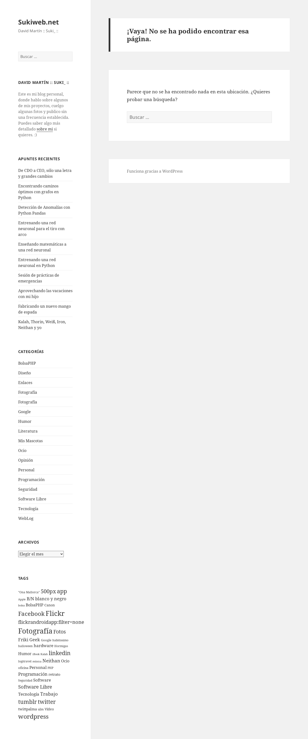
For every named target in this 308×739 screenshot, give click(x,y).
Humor (25, 421)
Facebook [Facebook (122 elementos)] (31, 614)
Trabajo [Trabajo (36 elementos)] (49, 694)
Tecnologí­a (28, 508)
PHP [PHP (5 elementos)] (50, 668)
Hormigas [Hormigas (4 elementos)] (61, 646)
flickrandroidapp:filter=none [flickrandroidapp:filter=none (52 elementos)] (51, 622)
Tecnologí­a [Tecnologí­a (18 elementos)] (28, 694)
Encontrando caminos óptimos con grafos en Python (38, 191)
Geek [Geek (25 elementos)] (34, 640)
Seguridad (27, 489)
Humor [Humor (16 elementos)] (25, 653)
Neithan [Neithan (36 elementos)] (51, 661)
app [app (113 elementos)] (62, 591)
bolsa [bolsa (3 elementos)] (21, 605)
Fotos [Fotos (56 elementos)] (59, 631)
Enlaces (25, 382)
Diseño (24, 373)
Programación (31, 479)
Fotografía (27, 402)
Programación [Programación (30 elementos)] (33, 674)
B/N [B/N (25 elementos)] (30, 599)
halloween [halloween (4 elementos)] (25, 646)
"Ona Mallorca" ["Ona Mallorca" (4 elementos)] (29, 592)
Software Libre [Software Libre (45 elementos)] (35, 686)
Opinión (25, 460)
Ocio (22, 450)
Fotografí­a (27, 392)
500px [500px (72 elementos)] (48, 591)
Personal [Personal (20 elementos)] (38, 667)
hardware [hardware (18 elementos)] (43, 645)
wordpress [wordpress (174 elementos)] (33, 716)
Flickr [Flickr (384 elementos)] (55, 613)
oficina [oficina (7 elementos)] (23, 668)
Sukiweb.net (38, 21)
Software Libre (32, 499)
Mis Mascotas (30, 440)
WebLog (25, 518)
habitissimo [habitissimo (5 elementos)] (60, 640)
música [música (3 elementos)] (36, 661)
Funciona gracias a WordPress (155, 171)
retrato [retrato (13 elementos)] (54, 674)
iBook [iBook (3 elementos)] (36, 654)
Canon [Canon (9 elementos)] (49, 605)
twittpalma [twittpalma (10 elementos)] (27, 709)
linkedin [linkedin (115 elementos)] (60, 653)
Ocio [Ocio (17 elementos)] (65, 661)
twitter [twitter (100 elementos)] (47, 702)
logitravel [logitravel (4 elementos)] (25, 661)
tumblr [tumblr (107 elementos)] (27, 702)
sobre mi (45, 129)
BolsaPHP (27, 363)
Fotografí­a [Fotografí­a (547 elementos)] (35, 631)
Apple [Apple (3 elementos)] (22, 599)
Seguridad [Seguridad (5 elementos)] (25, 680)
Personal (26, 470)
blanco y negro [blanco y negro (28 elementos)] (50, 599)
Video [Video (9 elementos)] (49, 709)
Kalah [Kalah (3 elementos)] (44, 654)
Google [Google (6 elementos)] (46, 640)
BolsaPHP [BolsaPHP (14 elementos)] (34, 605)
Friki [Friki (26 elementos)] (23, 640)
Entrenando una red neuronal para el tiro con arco (41, 228)
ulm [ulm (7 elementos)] (41, 709)
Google (24, 411)
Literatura (28, 431)
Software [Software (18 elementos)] (42, 680)
